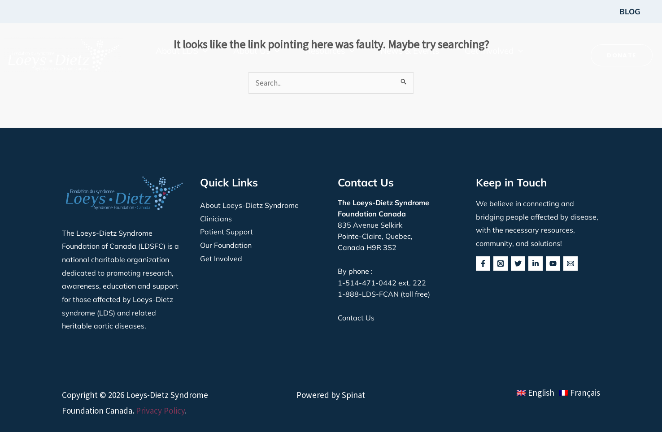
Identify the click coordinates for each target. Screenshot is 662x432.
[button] (182, 51)
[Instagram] (500, 263)
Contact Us (356, 317)
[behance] (570, 263)
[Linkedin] (535, 263)
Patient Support (226, 231)
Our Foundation (226, 245)
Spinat (353, 394)
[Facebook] (483, 263)
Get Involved (221, 258)
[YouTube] (553, 263)
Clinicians (216, 218)
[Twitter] (518, 263)
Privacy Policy (160, 410)
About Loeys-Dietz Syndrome (249, 205)
